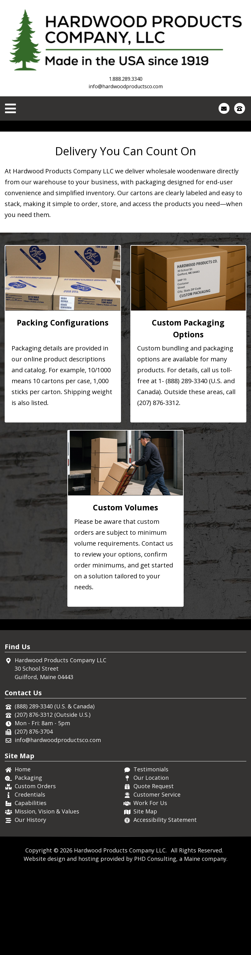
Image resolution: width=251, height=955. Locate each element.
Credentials (30, 877)
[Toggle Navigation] (10, 108)
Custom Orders (35, 868)
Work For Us (150, 885)
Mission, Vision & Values (47, 894)
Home (23, 852)
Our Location (151, 860)
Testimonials (150, 852)
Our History (30, 902)
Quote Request (153, 868)
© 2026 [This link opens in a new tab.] (63, 933)
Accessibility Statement (165, 902)
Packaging (28, 860)
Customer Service (157, 877)
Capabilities (30, 885)
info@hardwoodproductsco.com (126, 86)
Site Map (145, 894)
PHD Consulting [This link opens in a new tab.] (155, 941)
